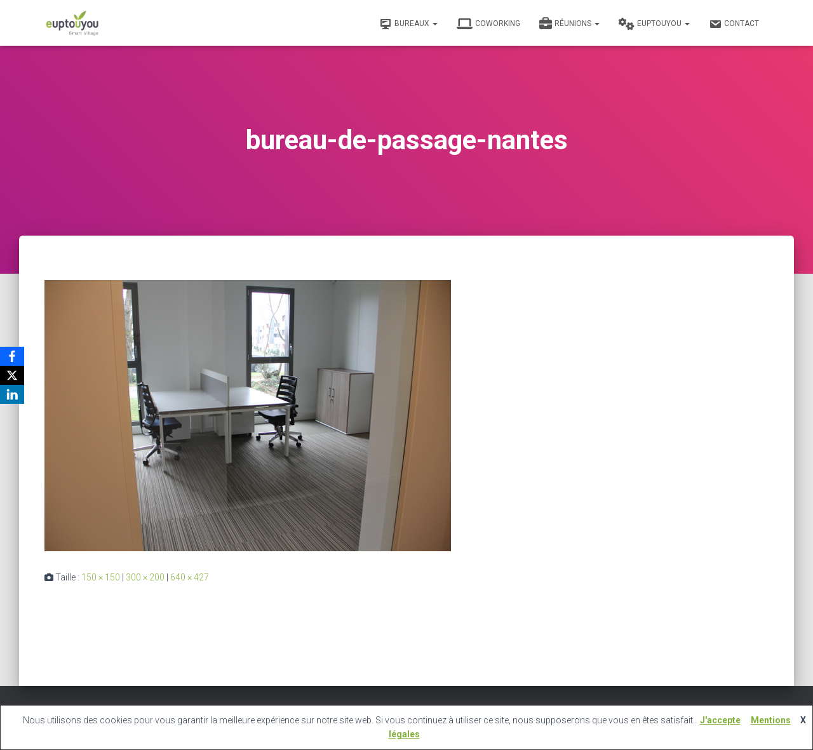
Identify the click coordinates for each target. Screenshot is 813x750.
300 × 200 (145, 577)
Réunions (569, 24)
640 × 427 (189, 577)
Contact (734, 24)
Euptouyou (654, 24)
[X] (12, 375)
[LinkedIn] (12, 394)
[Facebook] (12, 356)
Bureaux (408, 24)
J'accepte (720, 720)
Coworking (488, 24)
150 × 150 (100, 577)
